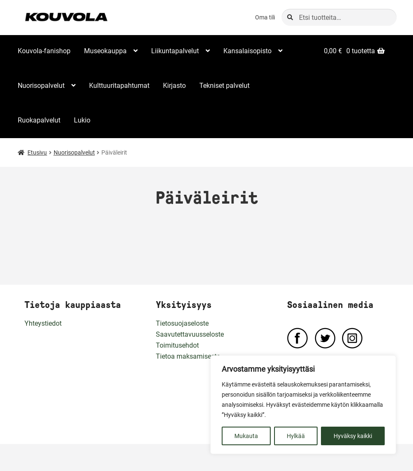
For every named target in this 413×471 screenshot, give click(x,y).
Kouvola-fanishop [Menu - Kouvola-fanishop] (44, 51)
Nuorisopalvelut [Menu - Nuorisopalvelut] (41, 86)
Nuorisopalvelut (74, 152)
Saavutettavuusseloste (190, 334)
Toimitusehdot (177, 345)
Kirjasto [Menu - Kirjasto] (174, 86)
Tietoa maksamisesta (188, 356)
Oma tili (265, 17)
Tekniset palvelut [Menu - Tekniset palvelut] (224, 86)
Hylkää (296, 436)
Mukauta (246, 436)
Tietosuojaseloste (182, 323)
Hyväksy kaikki (353, 436)
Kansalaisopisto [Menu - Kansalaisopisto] (247, 51)
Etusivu (37, 152)
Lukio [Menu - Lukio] (82, 120)
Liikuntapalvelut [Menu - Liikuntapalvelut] (175, 51)
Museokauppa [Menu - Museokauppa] (105, 51)
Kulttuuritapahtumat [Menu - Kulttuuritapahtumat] (119, 86)
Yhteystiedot (43, 323)
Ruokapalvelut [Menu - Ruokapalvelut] (39, 120)
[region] (303, 404)
